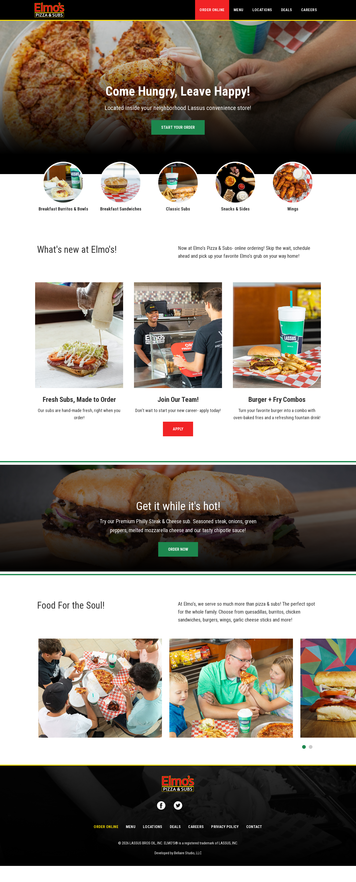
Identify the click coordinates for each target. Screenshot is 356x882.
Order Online (212, 10)
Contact (254, 843)
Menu (239, 10)
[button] (304, 747)
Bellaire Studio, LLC (188, 869)
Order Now (178, 549)
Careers (309, 10)
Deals (286, 10)
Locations (262, 10)
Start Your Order (178, 127)
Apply (178, 429)
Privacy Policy (225, 843)
